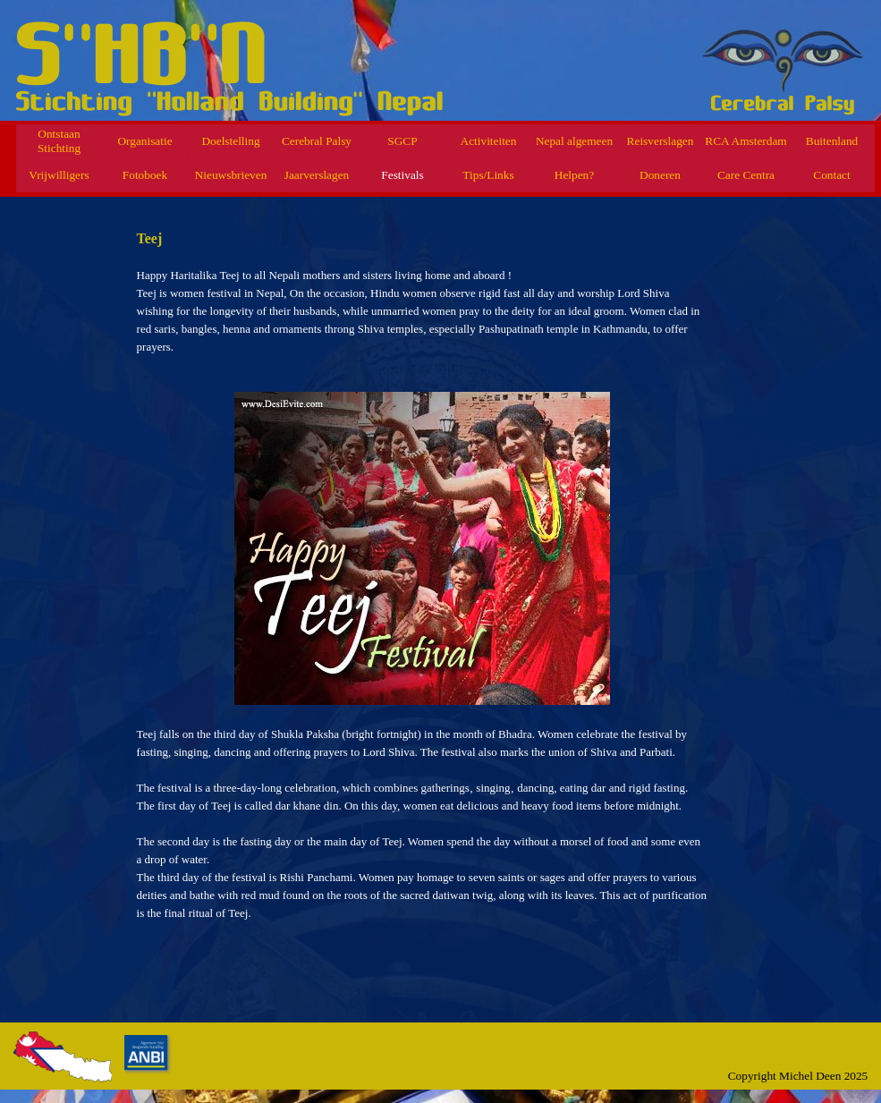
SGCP (402, 141)
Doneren (660, 175)
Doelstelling (230, 141)
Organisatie (144, 141)
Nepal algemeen (574, 141)
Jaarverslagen (317, 175)
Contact (831, 175)
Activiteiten (489, 141)
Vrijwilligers (59, 175)
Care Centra (746, 175)
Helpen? (574, 175)
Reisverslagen (660, 141)
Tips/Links (487, 175)
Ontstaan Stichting (59, 141)
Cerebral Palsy (317, 141)
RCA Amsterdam (745, 141)
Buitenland (832, 141)
